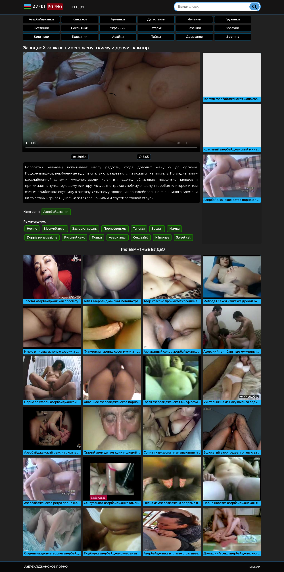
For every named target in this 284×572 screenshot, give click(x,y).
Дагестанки (156, 19)
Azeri (43, 6)
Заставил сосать (84, 228)
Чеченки (194, 19)
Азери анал (117, 237)
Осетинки (41, 28)
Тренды (77, 7)
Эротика (232, 37)
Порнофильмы (115, 228)
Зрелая (157, 228)
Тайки (156, 37)
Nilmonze (162, 237)
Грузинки (232, 19)
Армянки (118, 19)
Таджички (79, 37)
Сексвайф (140, 237)
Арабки (118, 37)
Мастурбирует (55, 228)
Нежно (32, 228)
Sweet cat (183, 237)
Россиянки (79, 28)
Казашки (194, 28)
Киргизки (41, 37)
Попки (97, 237)
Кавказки (79, 19)
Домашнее (194, 37)
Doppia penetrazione (42, 237)
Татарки (156, 28)
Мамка (174, 228)
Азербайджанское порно (46, 566)
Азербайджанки (41, 19)
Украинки (118, 28)
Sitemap (254, 566)
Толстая (139, 228)
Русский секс (74, 237)
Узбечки (232, 28)
